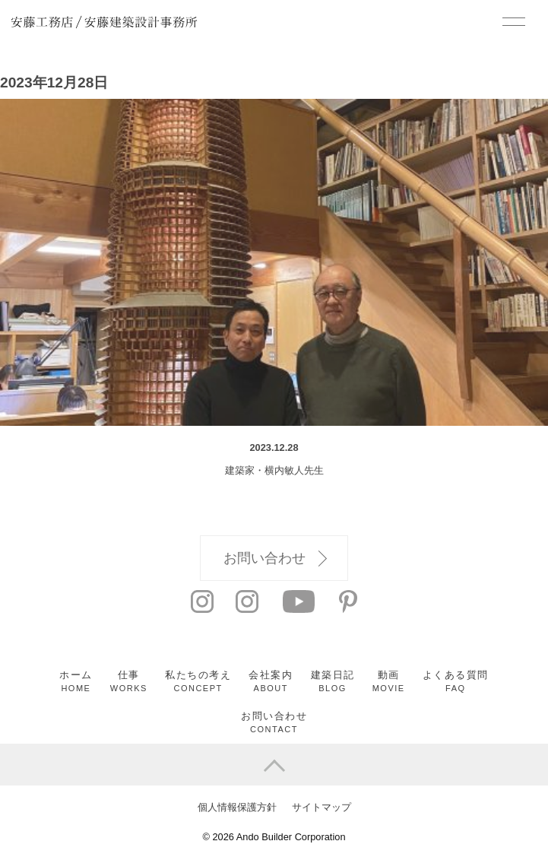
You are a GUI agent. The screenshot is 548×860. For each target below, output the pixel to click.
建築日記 (333, 681)
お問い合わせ (275, 558)
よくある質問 (456, 681)
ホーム (76, 681)
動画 (388, 681)
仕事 (128, 681)
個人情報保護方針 (237, 807)
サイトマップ (321, 807)
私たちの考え (198, 681)
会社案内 (271, 681)
